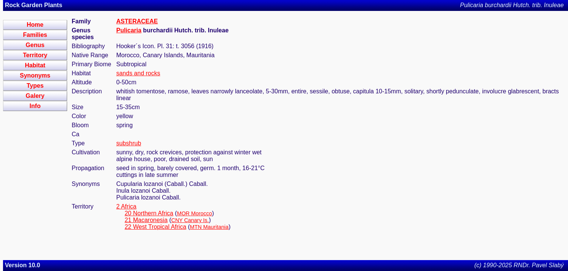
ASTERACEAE (137, 21)
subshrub (128, 143)
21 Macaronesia (145, 220)
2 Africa (126, 206)
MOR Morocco (194, 213)
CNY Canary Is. (190, 220)
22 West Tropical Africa (155, 227)
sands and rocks (138, 73)
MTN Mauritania (209, 227)
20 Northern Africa (148, 213)
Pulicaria (128, 30)
